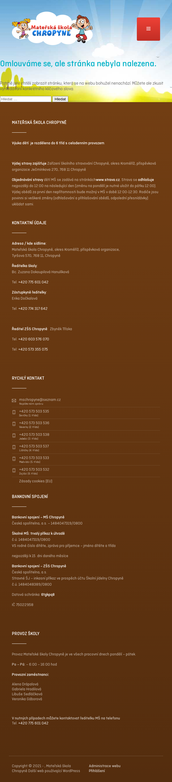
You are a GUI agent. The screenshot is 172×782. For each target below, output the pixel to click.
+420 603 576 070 (33, 339)
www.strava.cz (108, 179)
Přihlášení (97, 770)
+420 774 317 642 (33, 308)
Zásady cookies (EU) (35, 481)
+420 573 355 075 (33, 349)
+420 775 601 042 (33, 282)
